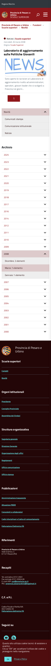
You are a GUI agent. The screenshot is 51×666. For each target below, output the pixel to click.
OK (8, 659)
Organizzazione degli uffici (12, 453)
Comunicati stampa (14, 119)
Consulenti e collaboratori (12, 512)
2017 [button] (6, 204)
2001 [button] (6, 324)
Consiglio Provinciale (10, 408)
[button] (45, 111)
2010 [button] (6, 239)
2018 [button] (6, 197)
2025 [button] (6, 154)
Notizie (8, 133)
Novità (24, 27)
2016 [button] (6, 211)
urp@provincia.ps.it (20, 581)
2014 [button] (6, 218)
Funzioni (37, 25)
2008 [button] (6, 254)
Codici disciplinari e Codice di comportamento (20, 519)
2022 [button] (6, 169)
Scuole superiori (9, 27)
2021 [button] (6, 176)
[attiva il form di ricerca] (37, 15)
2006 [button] (6, 289)
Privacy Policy (20, 659)
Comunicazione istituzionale (18, 126)
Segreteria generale (10, 439)
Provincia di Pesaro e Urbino (20, 14)
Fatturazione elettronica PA (13, 611)
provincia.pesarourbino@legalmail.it (21, 583)
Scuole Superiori (17, 44)
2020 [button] (6, 183)
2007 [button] (6, 282)
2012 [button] (6, 225)
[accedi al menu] (45, 14)
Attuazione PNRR (9, 504)
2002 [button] (6, 317)
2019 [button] (6, 190)
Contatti (5, 370)
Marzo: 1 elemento (13, 268)
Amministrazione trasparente (14, 497)
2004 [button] (6, 303)
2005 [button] (6, 296)
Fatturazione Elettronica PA (13, 526)
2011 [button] (6, 232)
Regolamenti (7, 460)
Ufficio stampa (8, 474)
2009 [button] (6, 246)
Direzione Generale (9, 446)
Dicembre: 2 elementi (15, 261)
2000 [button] (6, 331)
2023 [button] (6, 162)
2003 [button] (6, 310)
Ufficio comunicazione (11, 467)
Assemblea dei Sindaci (11, 415)
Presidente (6, 401)
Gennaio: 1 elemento (14, 275)
